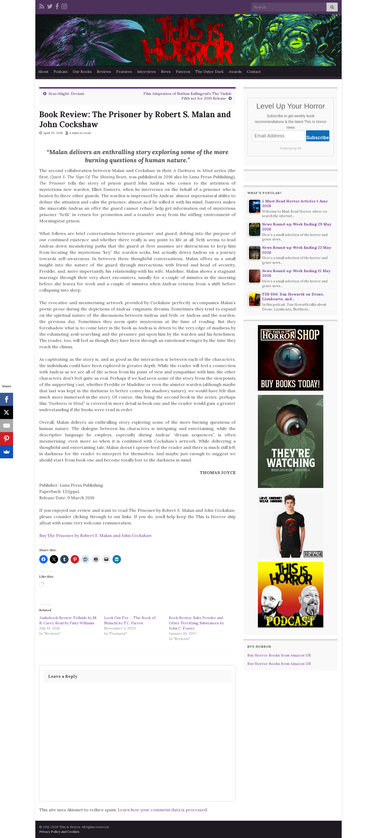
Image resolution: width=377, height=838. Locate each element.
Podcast (61, 71)
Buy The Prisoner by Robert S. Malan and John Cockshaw (95, 535)
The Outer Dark (209, 71)
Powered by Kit (290, 148)
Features (124, 71)
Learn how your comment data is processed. (163, 809)
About (43, 71)
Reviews (104, 71)
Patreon (183, 71)
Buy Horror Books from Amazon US (279, 663)
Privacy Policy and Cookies (59, 832)
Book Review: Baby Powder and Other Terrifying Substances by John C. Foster (196, 623)
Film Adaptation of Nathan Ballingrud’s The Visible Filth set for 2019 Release (187, 96)
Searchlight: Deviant (66, 93)
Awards (235, 71)
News (166, 71)
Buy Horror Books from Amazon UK (279, 655)
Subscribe (317, 137)
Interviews (146, 71)
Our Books (82, 71)
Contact (254, 71)
